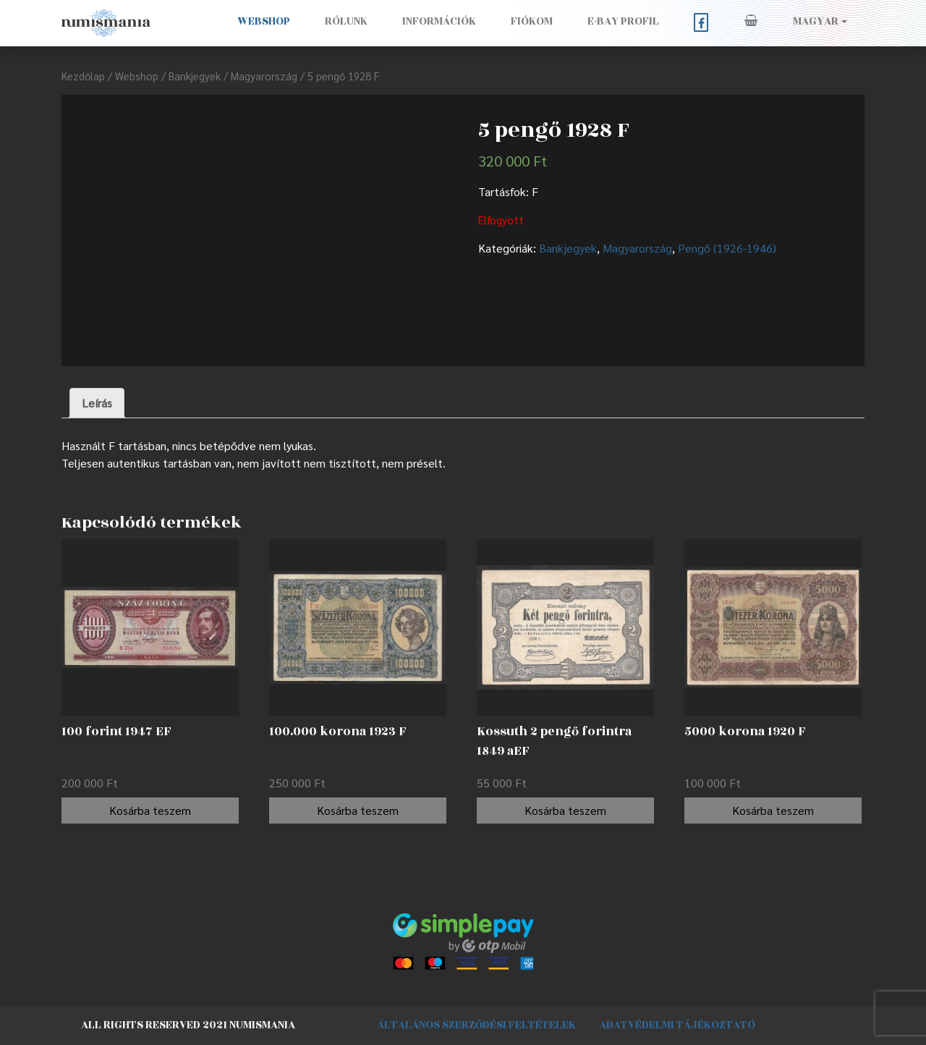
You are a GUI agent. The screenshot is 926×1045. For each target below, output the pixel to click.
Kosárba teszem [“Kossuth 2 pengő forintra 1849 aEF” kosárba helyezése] (565, 810)
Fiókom (532, 21)
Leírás (97, 402)
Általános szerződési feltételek (476, 1025)
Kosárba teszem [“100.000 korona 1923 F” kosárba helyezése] (358, 810)
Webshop (263, 21)
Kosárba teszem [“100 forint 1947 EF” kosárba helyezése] (150, 810)
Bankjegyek (195, 75)
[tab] (96, 403)
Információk (439, 21)
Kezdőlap (83, 75)
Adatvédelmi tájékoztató (677, 1025)
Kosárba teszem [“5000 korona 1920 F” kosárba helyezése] (773, 810)
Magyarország (264, 75)
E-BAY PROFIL (623, 21)
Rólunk (346, 21)
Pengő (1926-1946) (727, 247)
